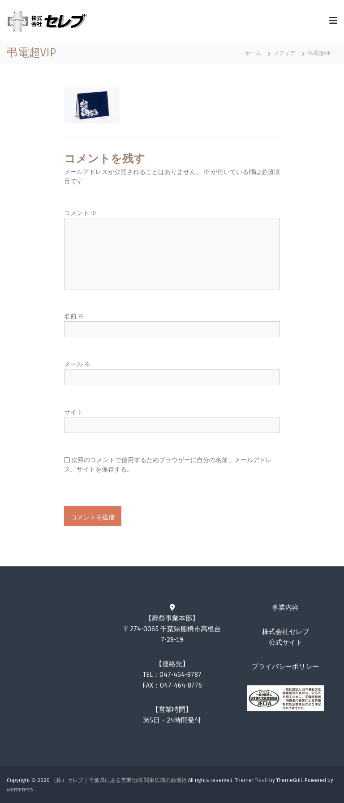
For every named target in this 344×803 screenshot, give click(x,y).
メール (77, 364)
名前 (74, 316)
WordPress (20, 789)
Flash (261, 780)
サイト (73, 412)
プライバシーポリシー (285, 667)
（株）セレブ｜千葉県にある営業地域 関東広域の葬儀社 (119, 780)
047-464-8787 (180, 675)
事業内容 (285, 607)
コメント (80, 213)
